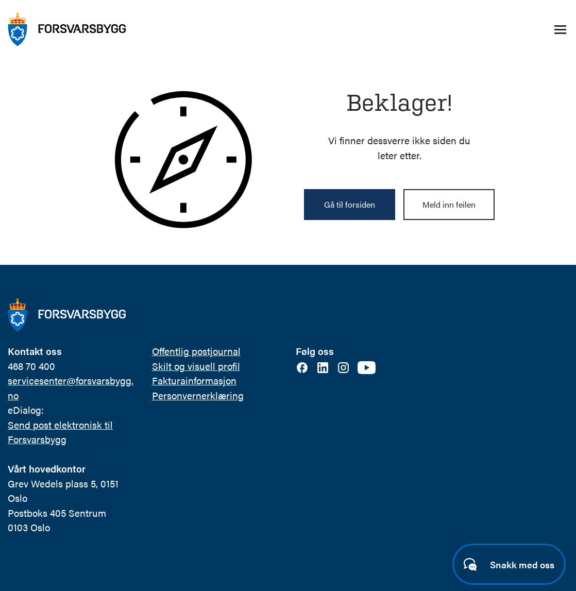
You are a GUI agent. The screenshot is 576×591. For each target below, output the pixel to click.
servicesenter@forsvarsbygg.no (70, 388)
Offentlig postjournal (196, 351)
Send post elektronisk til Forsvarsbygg (60, 432)
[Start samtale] (509, 564)
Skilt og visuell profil (196, 366)
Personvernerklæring (198, 395)
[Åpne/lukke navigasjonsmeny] (560, 29)
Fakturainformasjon (194, 380)
